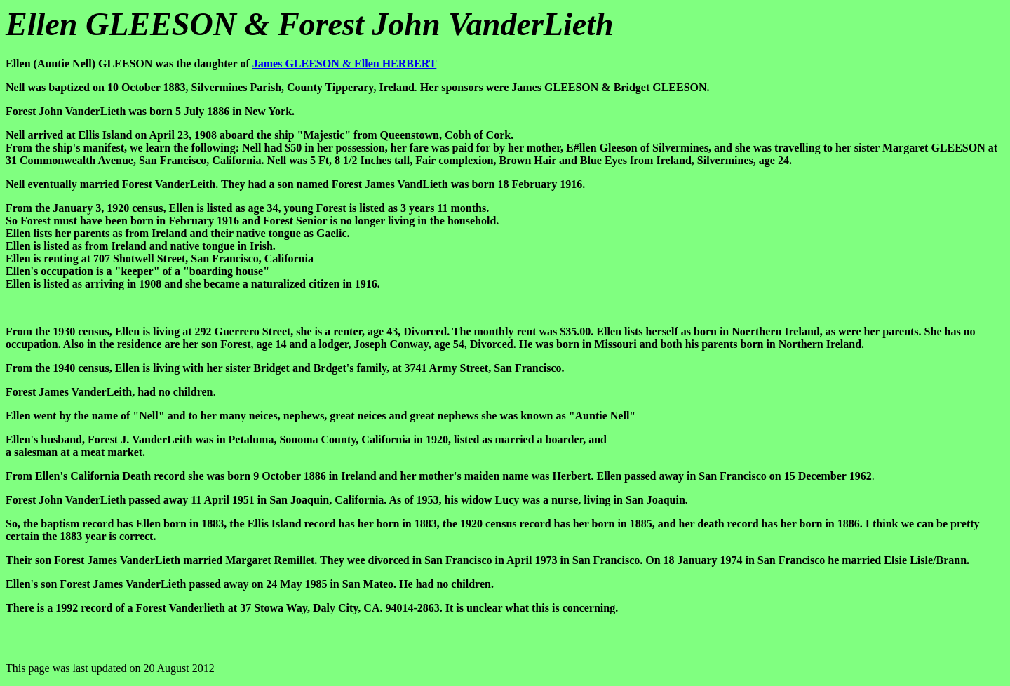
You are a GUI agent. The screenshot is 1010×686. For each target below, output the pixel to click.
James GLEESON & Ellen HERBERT (344, 63)
